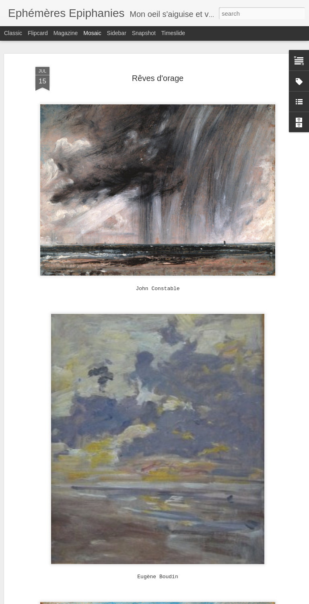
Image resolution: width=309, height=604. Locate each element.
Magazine (66, 33)
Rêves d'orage (157, 78)
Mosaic (92, 33)
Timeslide (173, 33)
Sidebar (116, 33)
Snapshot (144, 33)
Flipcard (38, 33)
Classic (13, 33)
